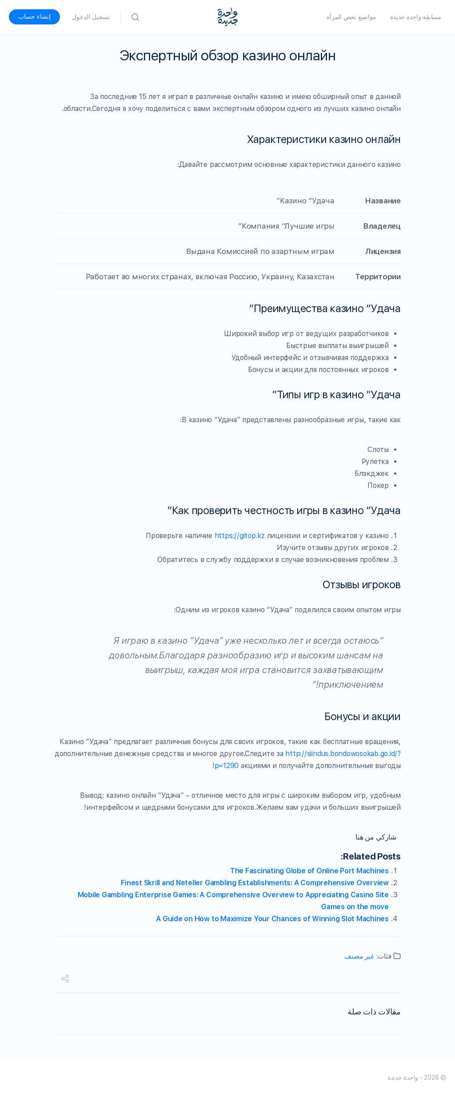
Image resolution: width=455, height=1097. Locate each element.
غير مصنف (359, 956)
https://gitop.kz (240, 535)
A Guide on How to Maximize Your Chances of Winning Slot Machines (272, 919)
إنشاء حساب (34, 16)
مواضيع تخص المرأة (351, 16)
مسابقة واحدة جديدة (415, 16)
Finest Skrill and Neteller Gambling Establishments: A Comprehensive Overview (255, 883)
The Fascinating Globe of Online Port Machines (309, 871)
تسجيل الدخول (91, 16)
